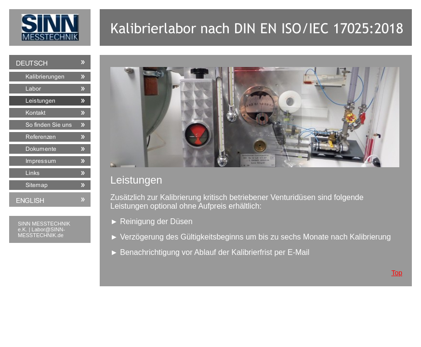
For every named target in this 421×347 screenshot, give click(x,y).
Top (396, 273)
